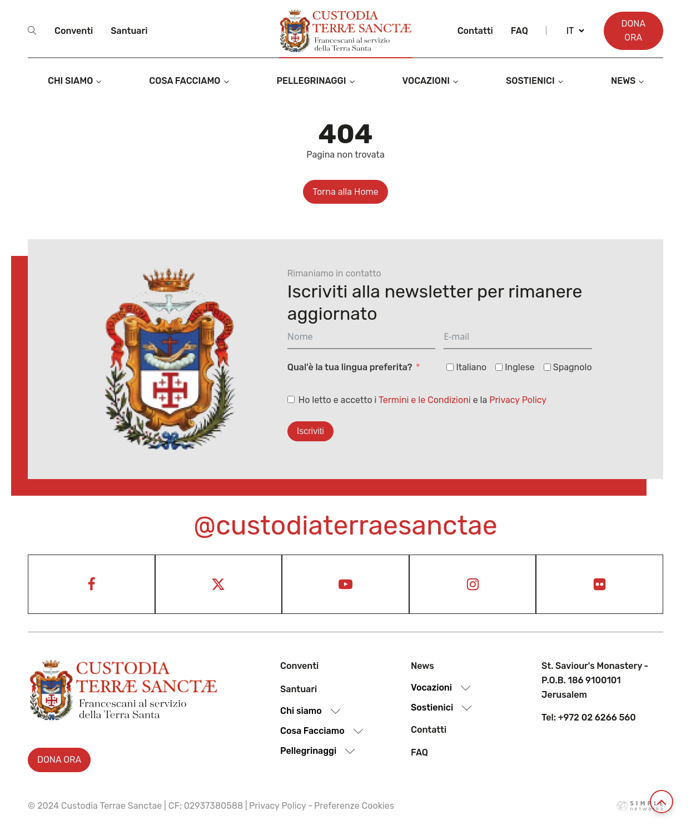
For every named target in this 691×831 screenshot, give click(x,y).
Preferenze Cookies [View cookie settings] (354, 805)
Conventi (73, 31)
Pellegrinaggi (311, 80)
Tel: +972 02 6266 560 (588, 717)
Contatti (475, 31)
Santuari (129, 31)
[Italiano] (450, 367)
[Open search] (32, 30)
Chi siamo (70, 80)
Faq (519, 31)
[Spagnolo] (547, 367)
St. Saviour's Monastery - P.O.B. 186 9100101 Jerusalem (594, 680)
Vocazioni (426, 80)
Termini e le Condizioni (425, 400)
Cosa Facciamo (184, 80)
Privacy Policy (517, 400)
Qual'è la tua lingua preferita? (349, 367)
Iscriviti (310, 431)
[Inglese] (499, 367)
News (623, 80)
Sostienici (530, 80)
